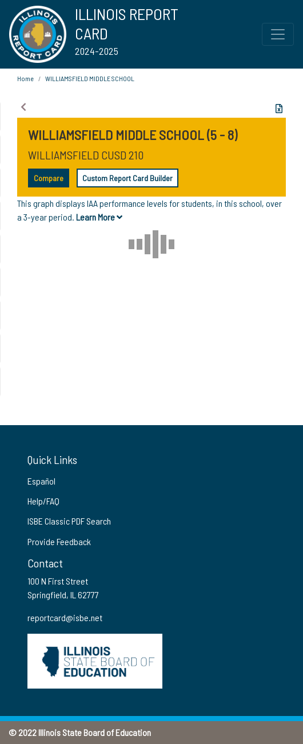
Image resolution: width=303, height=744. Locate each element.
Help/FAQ (43, 500)
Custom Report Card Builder (127, 178)
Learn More (99, 216)
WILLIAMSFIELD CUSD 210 (85, 155)
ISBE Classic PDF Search (69, 520)
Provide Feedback (59, 541)
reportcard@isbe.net (64, 617)
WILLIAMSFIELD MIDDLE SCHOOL (89, 78)
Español (41, 480)
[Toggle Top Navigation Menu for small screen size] (278, 34)
